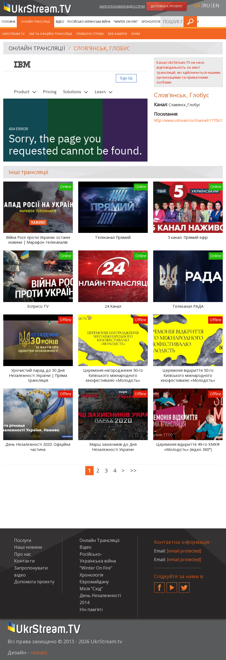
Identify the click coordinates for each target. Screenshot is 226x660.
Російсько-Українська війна (88, 22)
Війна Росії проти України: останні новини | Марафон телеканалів (38, 240)
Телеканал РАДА (188, 306)
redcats (39, 652)
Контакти (24, 561)
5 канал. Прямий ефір (188, 237)
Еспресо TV (38, 306)
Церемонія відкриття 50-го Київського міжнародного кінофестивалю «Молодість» (188, 375)
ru (206, 5)
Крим (135, 34)
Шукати (220, 21)
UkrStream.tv (13, 34)
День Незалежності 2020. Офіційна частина (37, 447)
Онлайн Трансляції (35, 22)
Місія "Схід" (91, 589)
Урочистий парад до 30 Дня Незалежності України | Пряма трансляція (38, 375)
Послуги (22, 540)
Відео (60, 22)
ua (197, 5)
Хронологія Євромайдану (162, 22)
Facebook (159, 585)
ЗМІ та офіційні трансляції (50, 34)
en (215, 5)
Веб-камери (117, 34)
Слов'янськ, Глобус (102, 48)
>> (133, 470)
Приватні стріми (90, 34)
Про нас (22, 554)
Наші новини (28, 547)
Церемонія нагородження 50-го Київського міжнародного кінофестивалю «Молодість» (113, 375)
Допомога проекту (34, 582)
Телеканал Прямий (113, 237)
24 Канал (113, 306)
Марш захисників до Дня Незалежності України (113, 447)
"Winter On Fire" (125, 22)
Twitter (184, 585)
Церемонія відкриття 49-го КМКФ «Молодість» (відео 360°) (188, 447)
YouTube (171, 585)
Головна (8, 22)
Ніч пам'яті (91, 609)
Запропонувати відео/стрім (122, 6)
